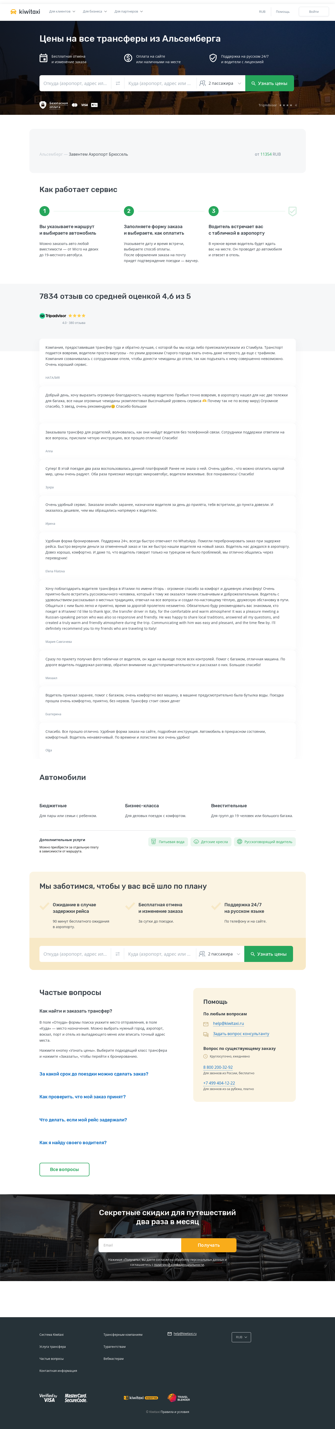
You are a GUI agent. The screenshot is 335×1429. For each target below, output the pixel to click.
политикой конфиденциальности (179, 1265)
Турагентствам (115, 1347)
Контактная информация (58, 1371)
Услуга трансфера (52, 1347)
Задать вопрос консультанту (241, 1033)
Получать (209, 1245)
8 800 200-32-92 (218, 1067)
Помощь (283, 11)
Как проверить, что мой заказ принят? (82, 1097)
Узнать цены (270, 83)
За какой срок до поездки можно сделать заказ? (93, 1074)
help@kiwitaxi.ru (228, 1023)
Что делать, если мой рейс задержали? (83, 1120)
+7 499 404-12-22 (219, 1083)
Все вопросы (64, 1169)
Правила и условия (175, 1412)
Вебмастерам (114, 1359)
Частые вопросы (51, 1359)
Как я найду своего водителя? (73, 1142)
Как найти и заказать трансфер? (75, 1011)
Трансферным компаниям (123, 1334)
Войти (314, 11)
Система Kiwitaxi (51, 1334)
